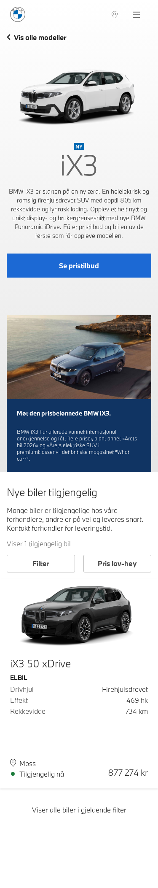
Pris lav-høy (117, 563)
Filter (40, 563)
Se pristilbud (79, 265)
